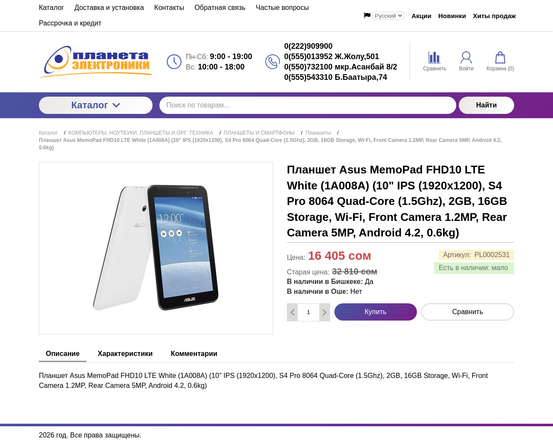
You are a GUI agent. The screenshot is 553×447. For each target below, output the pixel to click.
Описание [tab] (62, 353)
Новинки (452, 15)
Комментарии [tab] (194, 353)
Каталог (95, 105)
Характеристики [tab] (125, 353)
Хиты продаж (494, 15)
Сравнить (467, 311)
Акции (422, 15)
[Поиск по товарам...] (307, 105)
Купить (376, 311)
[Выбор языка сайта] (388, 16)
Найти (486, 105)
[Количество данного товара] (308, 312)
